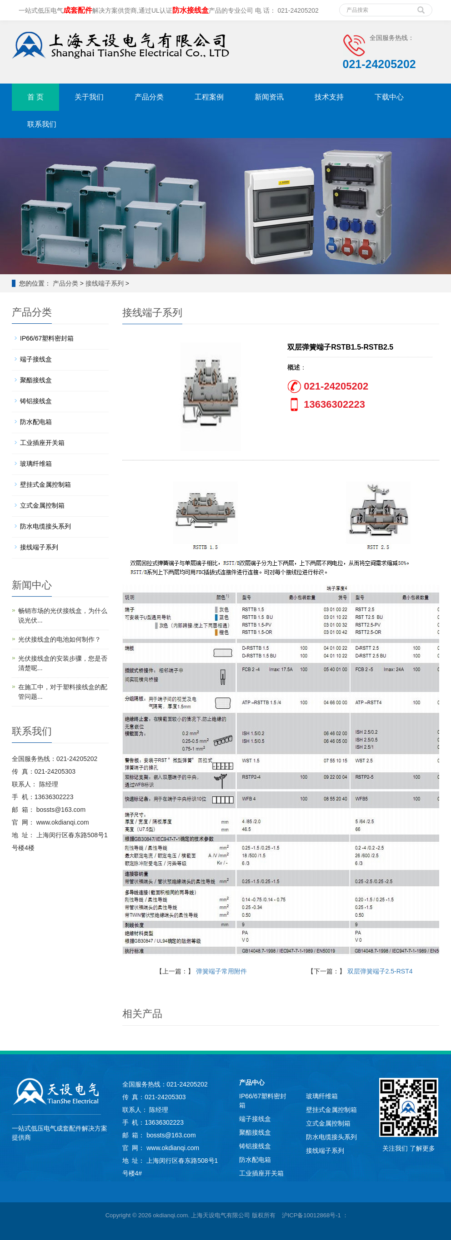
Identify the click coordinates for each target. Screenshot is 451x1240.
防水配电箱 (36, 421)
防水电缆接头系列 (45, 526)
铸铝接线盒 (36, 401)
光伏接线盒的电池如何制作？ (59, 639)
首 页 (35, 97)
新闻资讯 (269, 97)
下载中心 (389, 97)
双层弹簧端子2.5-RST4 (380, 971)
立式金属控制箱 (42, 505)
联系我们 (41, 124)
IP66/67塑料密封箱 (47, 338)
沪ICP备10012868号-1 (311, 1215)
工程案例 (209, 97)
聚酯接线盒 (36, 380)
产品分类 (149, 97)
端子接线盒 (36, 359)
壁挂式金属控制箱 (45, 484)
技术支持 (329, 97)
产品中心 (252, 1082)
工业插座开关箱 (42, 442)
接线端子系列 (104, 283)
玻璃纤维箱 (36, 463)
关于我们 (89, 97)
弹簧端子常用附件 (221, 971)
